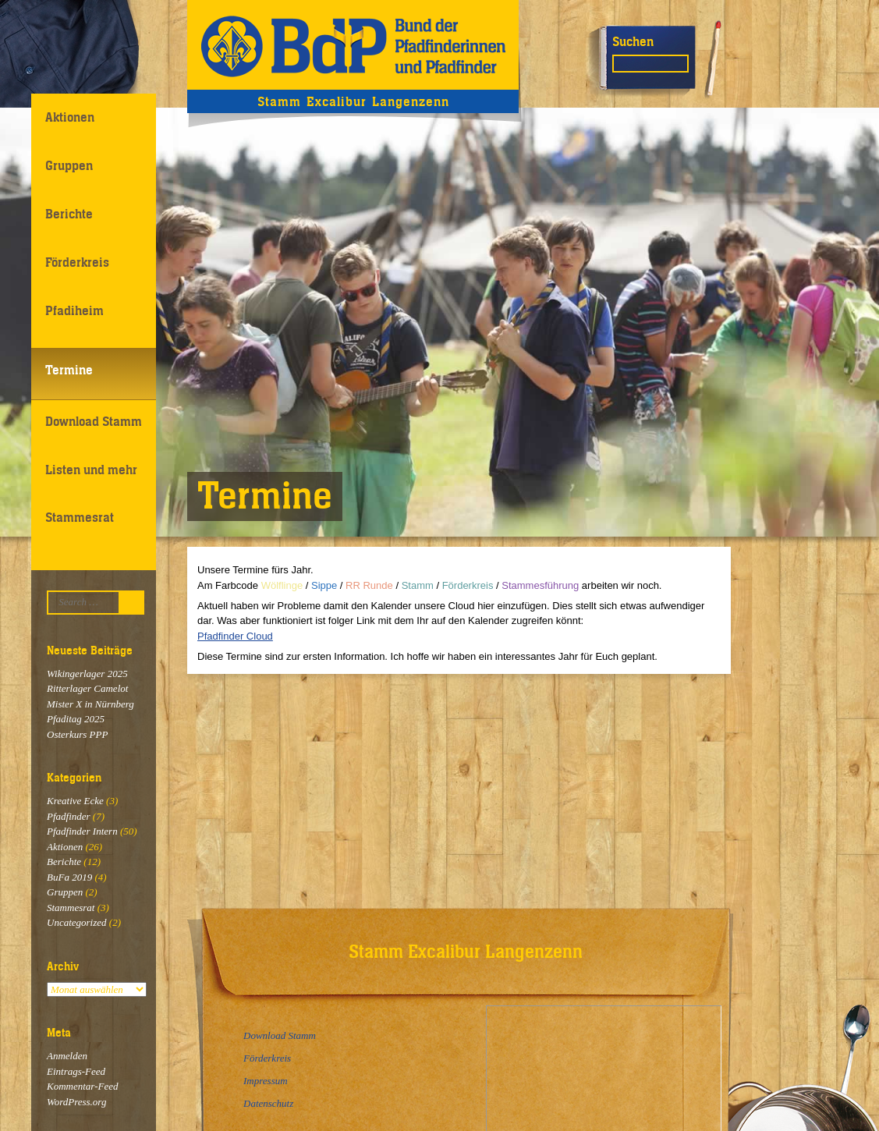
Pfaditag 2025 (76, 719)
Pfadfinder (68, 816)
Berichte (69, 214)
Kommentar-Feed (82, 1086)
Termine (69, 370)
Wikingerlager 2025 (87, 673)
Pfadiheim (74, 310)
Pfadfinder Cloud (235, 636)
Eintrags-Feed (76, 1071)
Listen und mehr (91, 469)
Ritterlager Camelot (87, 688)
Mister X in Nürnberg (90, 704)
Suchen (633, 41)
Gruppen (69, 165)
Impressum (265, 1081)
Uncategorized (77, 922)
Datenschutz (268, 1103)
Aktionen (69, 117)
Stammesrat (79, 517)
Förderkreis (77, 262)
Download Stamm (93, 421)
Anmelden (67, 1056)
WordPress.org (76, 1102)
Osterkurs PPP (77, 734)
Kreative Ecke (75, 801)
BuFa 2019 (69, 877)
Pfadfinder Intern (82, 831)
